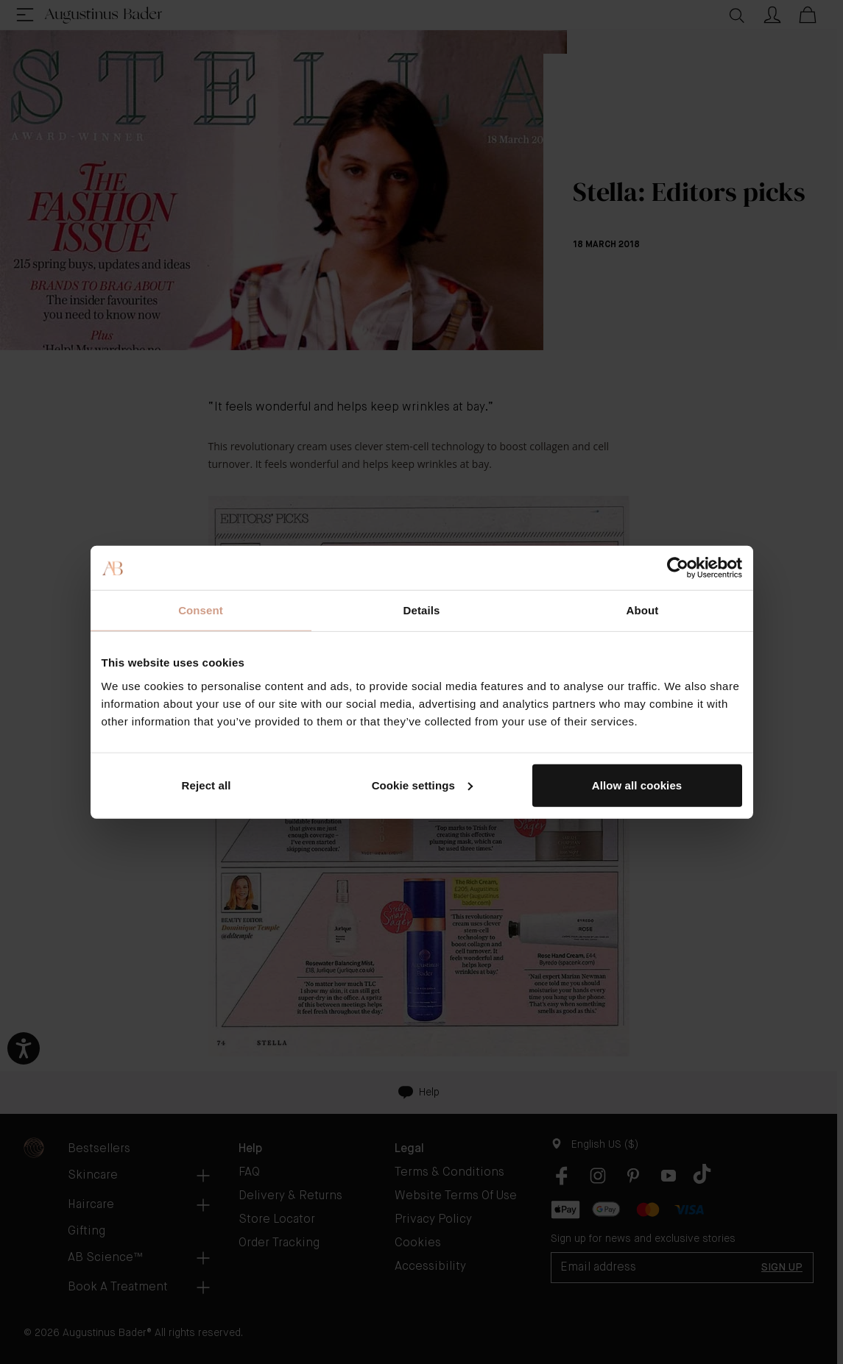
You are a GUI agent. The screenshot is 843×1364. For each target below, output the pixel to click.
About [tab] (643, 610)
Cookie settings (422, 784)
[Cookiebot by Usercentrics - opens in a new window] (677, 568)
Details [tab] (421, 610)
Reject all (206, 784)
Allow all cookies (637, 784)
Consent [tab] (200, 610)
